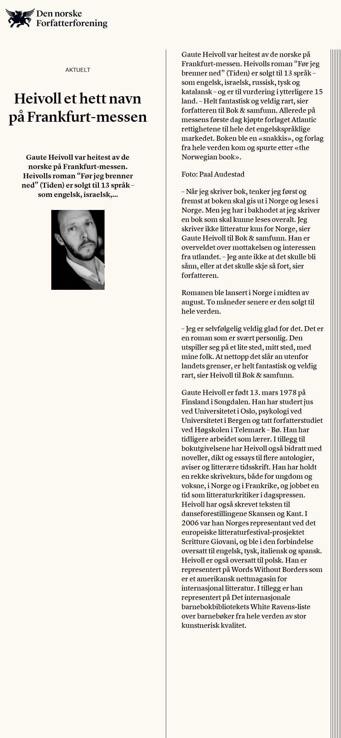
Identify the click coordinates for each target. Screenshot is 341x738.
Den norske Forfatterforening (56, 18)
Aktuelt (77, 69)
